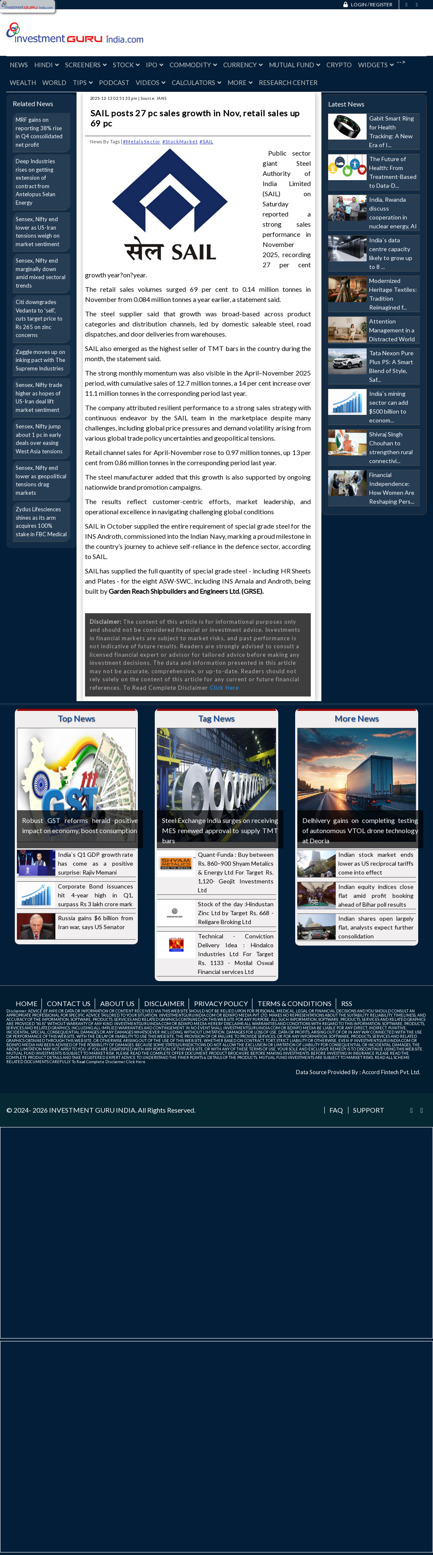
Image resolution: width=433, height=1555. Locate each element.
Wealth (23, 82)
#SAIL (207, 141)
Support (368, 1110)
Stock (126, 65)
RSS (346, 1003)
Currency (243, 65)
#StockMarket (180, 141)
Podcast (114, 82)
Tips (83, 82)
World (54, 82)
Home (26, 1003)
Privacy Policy (221, 1003)
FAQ (336, 1110)
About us (117, 1003)
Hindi (46, 65)
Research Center (288, 82)
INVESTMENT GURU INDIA (92, 1110)
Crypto (339, 65)
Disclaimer (164, 1003)
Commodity (193, 65)
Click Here (224, 687)
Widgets (376, 65)
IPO (154, 65)
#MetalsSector (142, 141)
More (239, 82)
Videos (150, 82)
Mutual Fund (294, 65)
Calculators (196, 82)
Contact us (68, 1003)
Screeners (86, 65)
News (19, 65)
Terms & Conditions (295, 1003)
